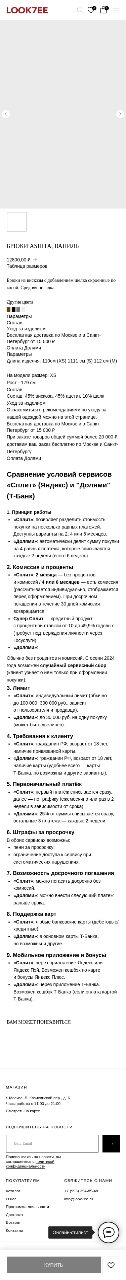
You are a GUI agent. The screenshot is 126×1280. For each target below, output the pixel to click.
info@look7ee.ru (78, 1199)
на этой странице (77, 417)
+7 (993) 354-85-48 (81, 1191)
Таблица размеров (27, 266)
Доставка (14, 1214)
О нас (11, 1199)
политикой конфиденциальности (30, 1163)
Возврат (13, 1222)
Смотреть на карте (23, 1111)
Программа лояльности (27, 1206)
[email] (52, 1143)
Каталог (13, 1191)
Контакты (14, 1230)
